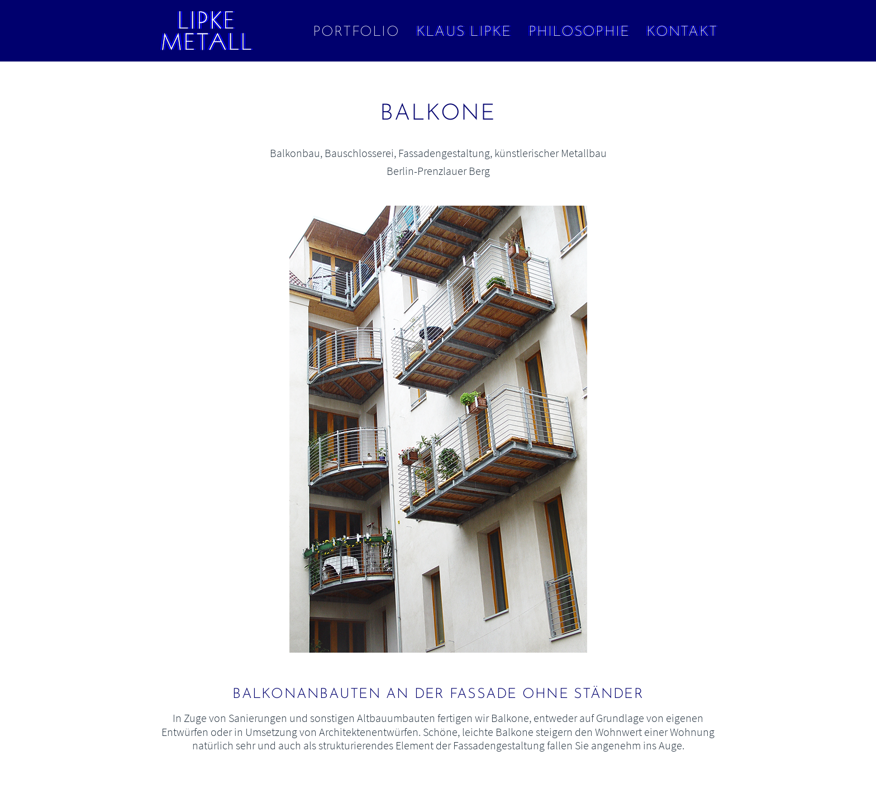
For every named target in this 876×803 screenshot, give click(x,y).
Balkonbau (295, 153)
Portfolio (356, 32)
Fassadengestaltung (444, 153)
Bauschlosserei (359, 153)
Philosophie (579, 32)
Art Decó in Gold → (820, 131)
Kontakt (681, 32)
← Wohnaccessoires (56, 131)
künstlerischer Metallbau (550, 153)
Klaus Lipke (464, 32)
